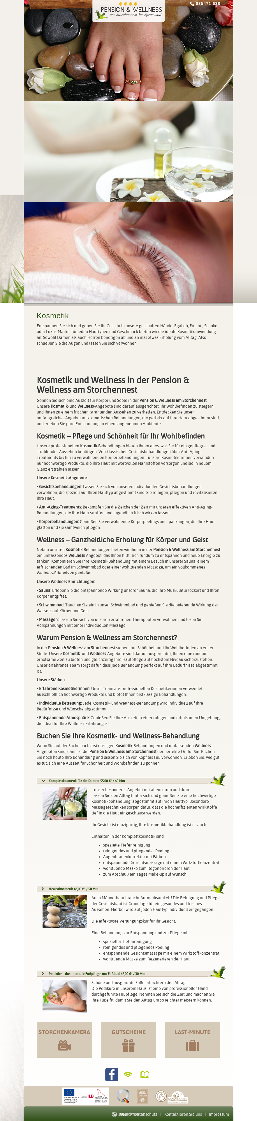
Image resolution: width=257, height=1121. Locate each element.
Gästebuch (145, 1074)
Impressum (219, 1114)
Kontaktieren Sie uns (183, 1114)
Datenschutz (145, 1114)
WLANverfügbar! (128, 1074)
